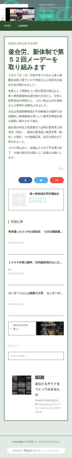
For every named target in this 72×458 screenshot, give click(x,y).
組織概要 (23, 25)
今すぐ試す (47, 16)
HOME (7, 25)
